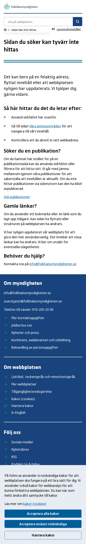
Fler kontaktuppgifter (27, 318)
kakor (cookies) (34, 503)
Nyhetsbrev (20, 449)
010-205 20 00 (42, 309)
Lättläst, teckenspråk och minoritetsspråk (43, 376)
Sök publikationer (17, 197)
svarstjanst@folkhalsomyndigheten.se (33, 301)
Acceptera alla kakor (43, 513)
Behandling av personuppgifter (34, 347)
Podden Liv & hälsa (25, 464)
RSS (14, 456)
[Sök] (77, 21)
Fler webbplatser (24, 384)
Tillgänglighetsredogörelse (31, 391)
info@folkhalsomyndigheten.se (52, 264)
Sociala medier (22, 442)
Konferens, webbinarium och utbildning (40, 340)
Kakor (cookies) (23, 399)
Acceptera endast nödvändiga (43, 524)
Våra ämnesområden (45, 126)
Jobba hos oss (21, 325)
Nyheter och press (25, 332)
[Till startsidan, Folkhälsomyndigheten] (21, 6)
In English (18, 412)
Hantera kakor (43, 535)
